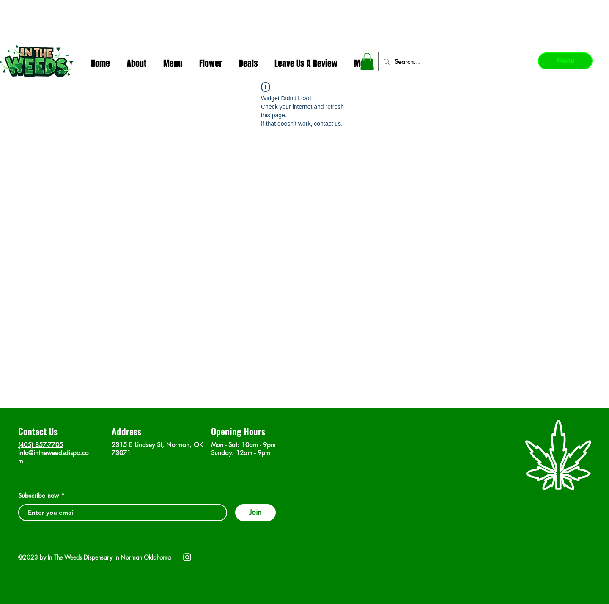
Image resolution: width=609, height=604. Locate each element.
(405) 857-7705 (40, 445)
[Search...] (431, 61)
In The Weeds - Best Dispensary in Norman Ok (305, 9)
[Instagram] (187, 557)
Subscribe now (38, 495)
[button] (367, 61)
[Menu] (565, 60)
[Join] (255, 512)
